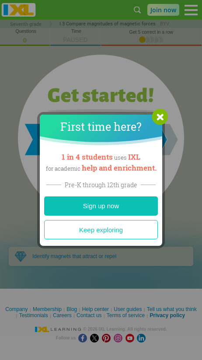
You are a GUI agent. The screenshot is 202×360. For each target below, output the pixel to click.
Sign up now (101, 206)
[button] (160, 116)
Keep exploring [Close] (101, 230)
